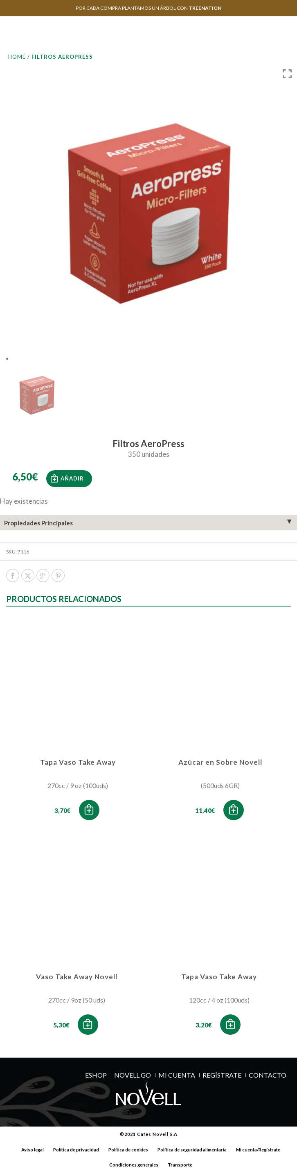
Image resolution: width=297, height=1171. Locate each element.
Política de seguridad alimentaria (192, 1148)
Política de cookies (128, 1148)
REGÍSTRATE (221, 1073)
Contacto (267, 1073)
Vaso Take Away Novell (76, 975)
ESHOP (96, 1073)
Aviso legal (32, 1148)
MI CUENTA (176, 1073)
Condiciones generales (133, 1163)
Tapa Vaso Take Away (78, 761)
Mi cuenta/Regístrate (258, 1148)
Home (17, 56)
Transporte (180, 1163)
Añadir (72, 477)
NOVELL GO (132, 1073)
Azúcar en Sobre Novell (220, 761)
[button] (89, 809)
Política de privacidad (76, 1148)
